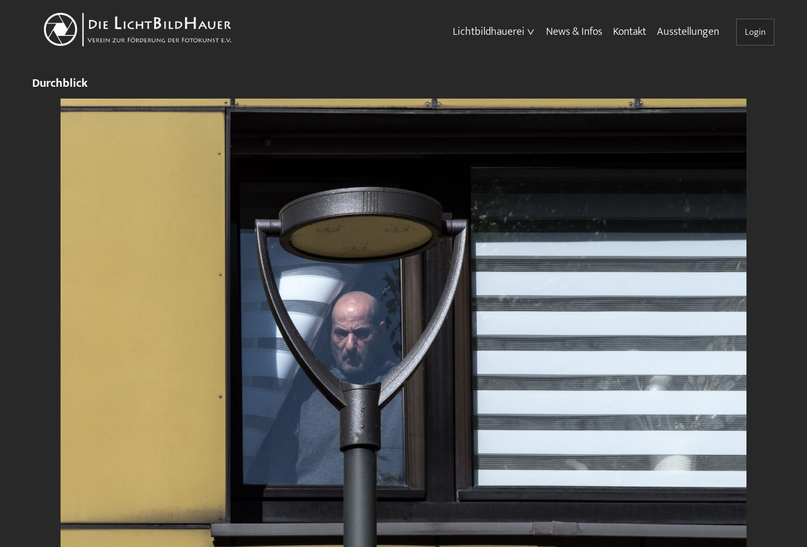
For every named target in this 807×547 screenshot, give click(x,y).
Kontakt (629, 32)
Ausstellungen (688, 32)
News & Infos (574, 32)
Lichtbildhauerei (489, 32)
